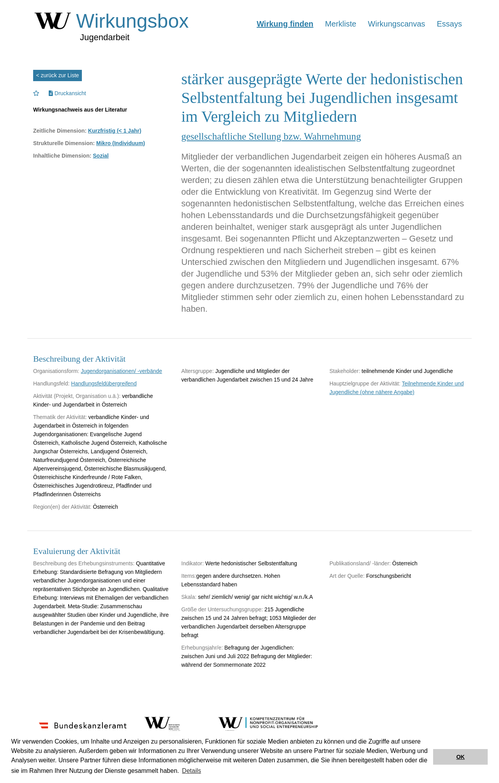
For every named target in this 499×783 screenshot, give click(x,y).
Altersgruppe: (197, 371)
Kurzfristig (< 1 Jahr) (115, 131)
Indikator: (192, 563)
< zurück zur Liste (57, 75)
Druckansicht (67, 93)
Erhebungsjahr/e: (202, 648)
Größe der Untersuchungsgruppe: (222, 609)
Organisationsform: (56, 371)
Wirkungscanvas (396, 24)
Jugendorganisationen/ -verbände (121, 371)
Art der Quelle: (347, 576)
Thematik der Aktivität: (60, 417)
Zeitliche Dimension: (60, 131)
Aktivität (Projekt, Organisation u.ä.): (76, 396)
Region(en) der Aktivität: (62, 507)
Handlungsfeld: (51, 383)
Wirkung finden (285, 24)
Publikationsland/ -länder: (360, 563)
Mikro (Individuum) (120, 143)
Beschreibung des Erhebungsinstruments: (83, 563)
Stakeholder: (344, 371)
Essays (449, 24)
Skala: (188, 597)
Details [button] (191, 770)
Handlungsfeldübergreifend (103, 383)
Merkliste (340, 24)
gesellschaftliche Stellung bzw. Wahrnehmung (271, 136)
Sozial (100, 156)
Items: (188, 576)
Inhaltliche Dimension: (62, 156)
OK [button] (460, 757)
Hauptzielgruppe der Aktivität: (364, 383)
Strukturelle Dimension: (64, 143)
